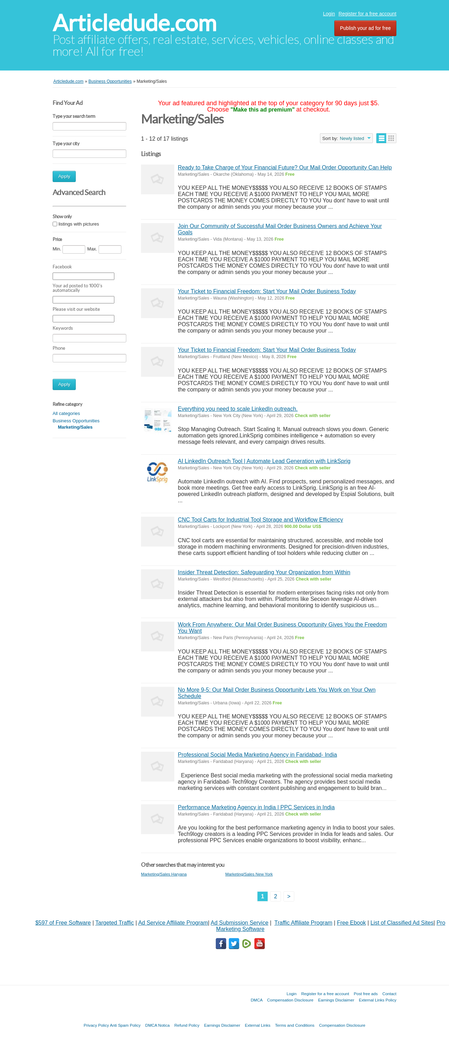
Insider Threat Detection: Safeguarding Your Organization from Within (264, 572)
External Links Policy (377, 1000)
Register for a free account (367, 13)
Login (329, 13)
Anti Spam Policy (125, 1025)
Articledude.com (134, 23)
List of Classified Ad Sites (402, 923)
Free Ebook (351, 923)
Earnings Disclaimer (336, 1000)
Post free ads (365, 993)
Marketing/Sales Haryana (164, 874)
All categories (66, 413)
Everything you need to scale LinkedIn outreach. (238, 409)
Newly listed (352, 138)
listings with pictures (79, 224)
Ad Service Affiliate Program (173, 923)
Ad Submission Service (240, 923)
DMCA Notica (157, 1025)
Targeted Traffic (114, 923)
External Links (257, 1025)
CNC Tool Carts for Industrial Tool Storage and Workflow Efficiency (260, 520)
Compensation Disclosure (290, 1000)
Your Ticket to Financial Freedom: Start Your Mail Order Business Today (267, 291)
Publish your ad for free (365, 28)
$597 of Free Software (63, 923)
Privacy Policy (96, 1025)
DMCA (257, 1000)
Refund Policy (187, 1025)
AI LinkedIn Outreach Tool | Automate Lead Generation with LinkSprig (264, 461)
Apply (64, 176)
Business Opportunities (76, 420)
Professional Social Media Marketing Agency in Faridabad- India (257, 755)
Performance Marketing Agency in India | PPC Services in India (256, 807)
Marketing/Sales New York (249, 874)
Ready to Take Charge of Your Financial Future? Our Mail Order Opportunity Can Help (285, 167)
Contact (389, 993)
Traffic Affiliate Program (303, 923)
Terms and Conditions (294, 1025)
